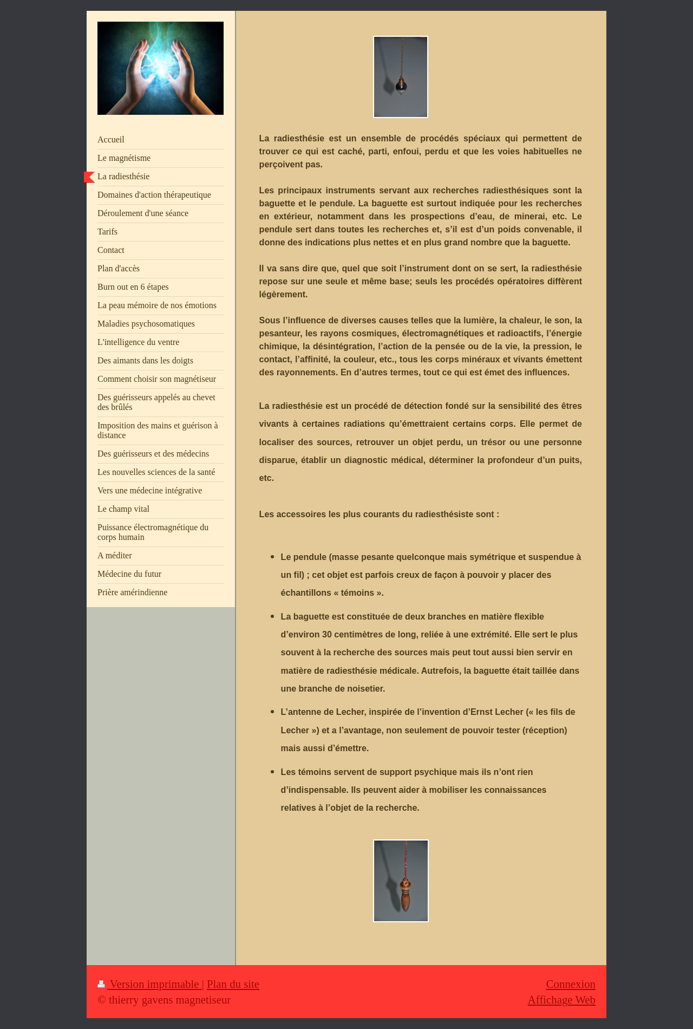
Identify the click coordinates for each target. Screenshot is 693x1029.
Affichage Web (562, 999)
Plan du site (233, 984)
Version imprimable (149, 984)
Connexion (571, 984)
